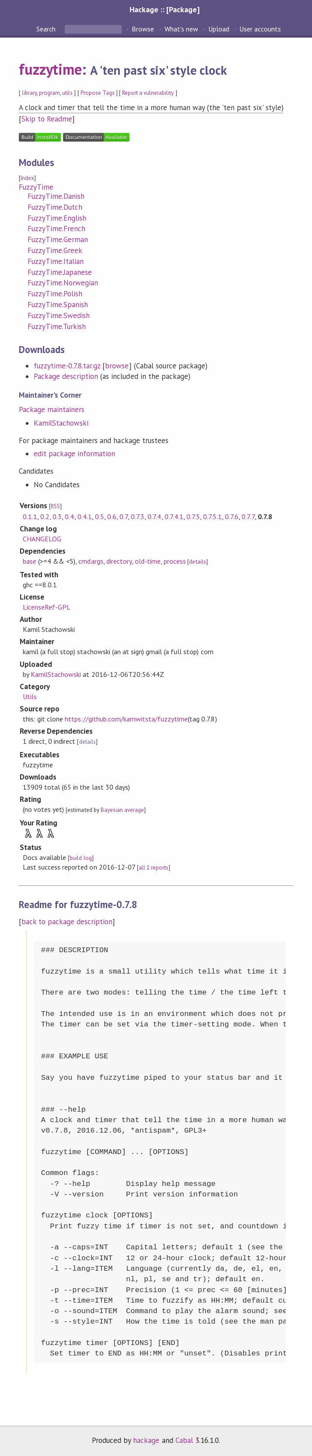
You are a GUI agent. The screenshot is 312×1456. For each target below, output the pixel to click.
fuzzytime (50, 69)
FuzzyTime (36, 187)
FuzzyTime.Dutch (55, 207)
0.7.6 (231, 516)
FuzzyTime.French (56, 228)
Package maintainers (51, 409)
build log (80, 858)
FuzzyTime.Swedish (59, 315)
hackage (146, 1440)
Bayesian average (122, 810)
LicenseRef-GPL (46, 607)
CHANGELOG (42, 538)
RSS (55, 506)
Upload (218, 28)
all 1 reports (153, 867)
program (49, 93)
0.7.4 (154, 516)
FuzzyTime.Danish (56, 196)
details (197, 561)
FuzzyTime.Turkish (57, 326)
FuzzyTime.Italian (56, 261)
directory (119, 561)
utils (67, 93)
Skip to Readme (46, 119)
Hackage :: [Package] (165, 9)
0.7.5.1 (212, 516)
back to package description (67, 921)
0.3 (57, 516)
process (175, 561)
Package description (66, 376)
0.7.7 (248, 516)
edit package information (75, 453)
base (29, 561)
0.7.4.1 (174, 516)
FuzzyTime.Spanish (58, 304)
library (29, 93)
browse (117, 366)
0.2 (44, 516)
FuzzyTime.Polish (55, 293)
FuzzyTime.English (57, 218)
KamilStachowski (61, 423)
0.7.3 (137, 516)
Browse (143, 28)
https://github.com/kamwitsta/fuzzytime (126, 718)
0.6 (111, 516)
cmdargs (90, 561)
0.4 (69, 516)
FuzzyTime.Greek (55, 250)
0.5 (99, 516)
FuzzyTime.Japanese (60, 272)
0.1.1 (30, 516)
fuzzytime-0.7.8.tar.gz (67, 366)
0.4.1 (84, 516)
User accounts (260, 28)
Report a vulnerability (148, 93)
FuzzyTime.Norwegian (63, 283)
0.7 (123, 516)
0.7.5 (193, 516)
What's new (181, 28)
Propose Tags (98, 93)
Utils (30, 696)
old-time (148, 561)
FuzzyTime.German (58, 239)
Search (46, 28)
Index (27, 178)
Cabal (184, 1440)
